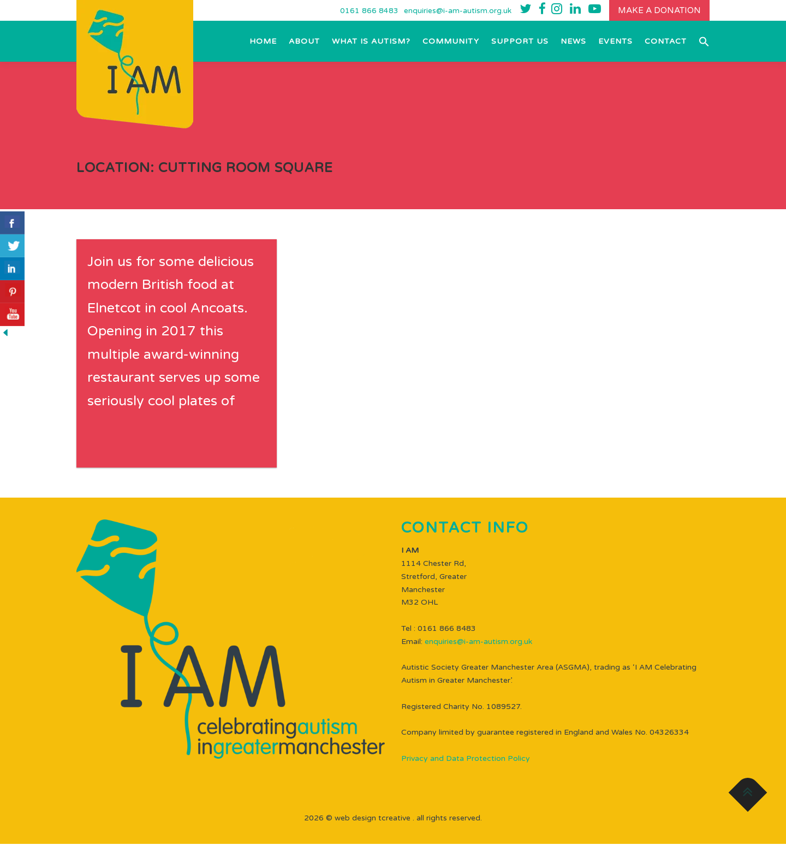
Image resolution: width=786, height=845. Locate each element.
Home (263, 42)
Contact (666, 42)
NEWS (573, 42)
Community (450, 42)
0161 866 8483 (366, 11)
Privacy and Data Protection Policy (465, 760)
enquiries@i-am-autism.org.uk (454, 11)
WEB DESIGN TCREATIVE (372, 819)
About (304, 42)
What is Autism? (371, 42)
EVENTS (615, 42)
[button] (701, 42)
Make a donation (658, 10)
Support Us (520, 42)
